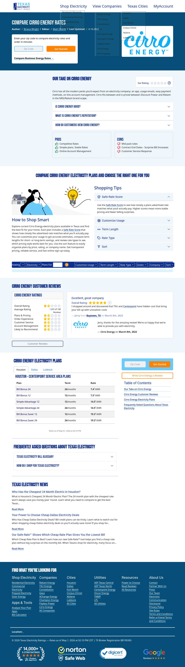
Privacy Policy (156, 607)
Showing (15, 264)
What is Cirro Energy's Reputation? (75, 116)
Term (107, 265)
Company (155, 264)
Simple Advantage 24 (27, 408)
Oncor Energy (101, 593)
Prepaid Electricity (21, 593)
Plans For (47, 264)
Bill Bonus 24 (23, 389)
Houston (21, 369)
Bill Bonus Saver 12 (26, 414)
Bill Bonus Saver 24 (26, 420)
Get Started (61, 49)
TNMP (97, 596)
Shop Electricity (73, 6)
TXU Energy (45, 586)
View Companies (107, 6)
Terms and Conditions (161, 614)
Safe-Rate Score (71, 229)
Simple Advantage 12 (27, 401)
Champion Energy (49, 600)
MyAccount (163, 6)
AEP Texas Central (103, 582)
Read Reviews (129, 586)
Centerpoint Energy (104, 589)
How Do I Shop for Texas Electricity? (38, 466)
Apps (14, 611)
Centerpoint (129, 306)
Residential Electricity (23, 582)
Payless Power (47, 603)
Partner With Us (157, 586)
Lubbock (47, 369)
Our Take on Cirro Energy (137, 389)
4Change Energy (48, 596)
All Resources (129, 589)
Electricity (32, 264)
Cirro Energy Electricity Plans (139, 399)
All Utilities (100, 603)
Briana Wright (31, 29)
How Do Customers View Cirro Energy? (77, 125)
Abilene (71, 596)
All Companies (47, 610)
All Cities (71, 603)
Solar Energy (19, 596)
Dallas (34, 369)
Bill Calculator (19, 614)
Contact (153, 582)
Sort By (168, 265)
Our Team (154, 593)
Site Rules (154, 610)
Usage (84, 265)
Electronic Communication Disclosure (157, 600)
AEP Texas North (103, 586)
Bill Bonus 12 (23, 395)
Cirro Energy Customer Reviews (141, 394)
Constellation (46, 589)
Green (140, 264)
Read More (18, 509)
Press (152, 589)
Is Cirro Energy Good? (68, 106)
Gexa (42, 593)
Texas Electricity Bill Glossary (35, 457)
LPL (96, 600)
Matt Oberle (59, 29)
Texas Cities (137, 6)
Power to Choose (131, 582)
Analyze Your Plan (21, 607)
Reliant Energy (47, 582)
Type (125, 265)
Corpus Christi (74, 593)
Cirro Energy (46, 607)
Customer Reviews (38, 343)
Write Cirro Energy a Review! (147, 375)
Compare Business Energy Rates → (34, 58)
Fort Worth (72, 589)
